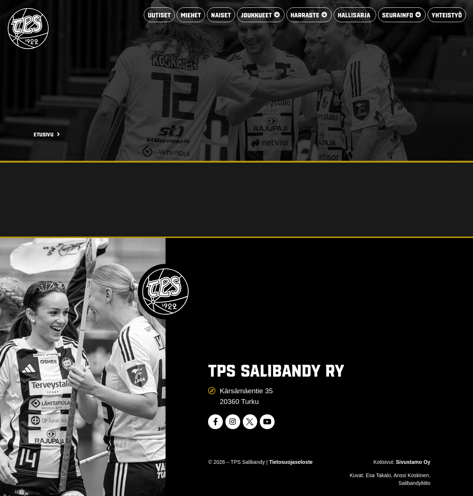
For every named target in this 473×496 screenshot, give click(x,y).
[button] (260, 15)
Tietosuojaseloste (291, 462)
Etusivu (44, 134)
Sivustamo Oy (413, 462)
